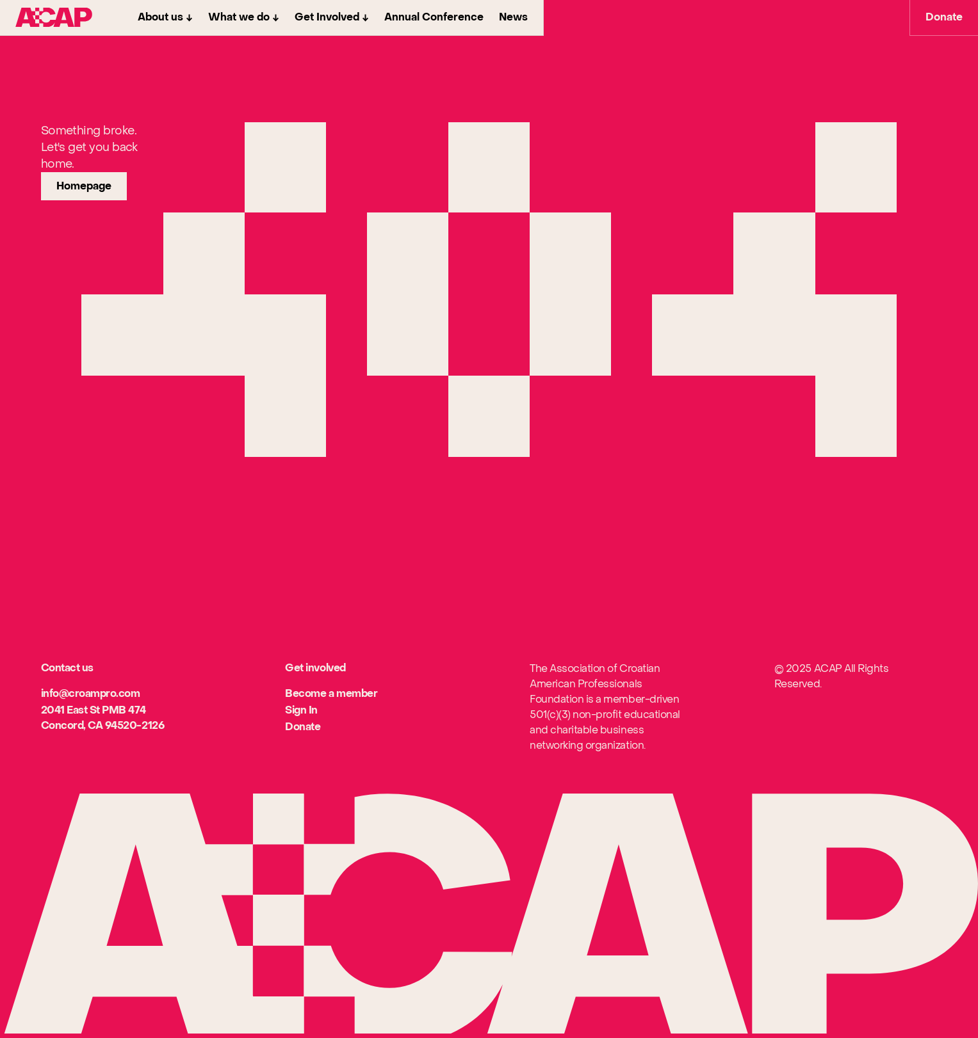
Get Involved (327, 17)
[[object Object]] (90, 694)
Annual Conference (434, 17)
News (513, 17)
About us (160, 17)
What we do (239, 17)
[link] (84, 186)
